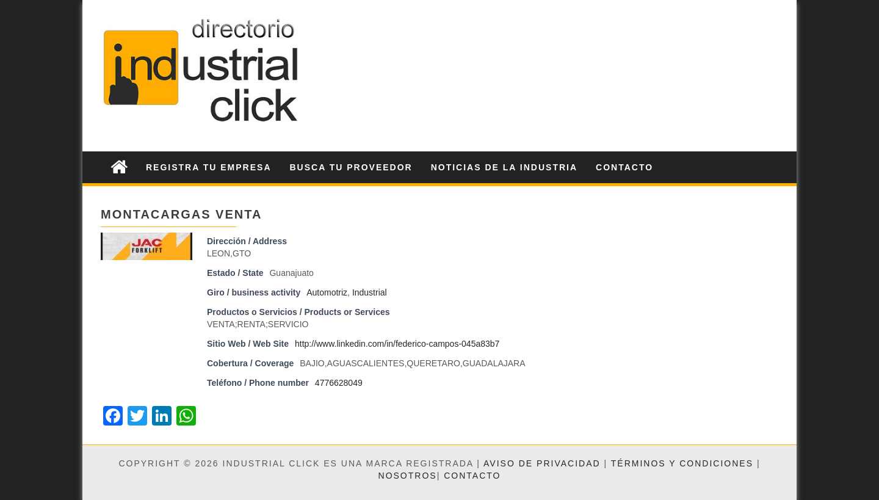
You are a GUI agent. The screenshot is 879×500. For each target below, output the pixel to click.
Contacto (624, 167)
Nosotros (407, 475)
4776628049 (339, 383)
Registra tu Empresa (209, 167)
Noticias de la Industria (504, 167)
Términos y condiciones (682, 463)
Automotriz (326, 292)
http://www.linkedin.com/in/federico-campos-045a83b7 (397, 344)
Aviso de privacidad (542, 463)
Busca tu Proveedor (351, 167)
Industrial (369, 292)
